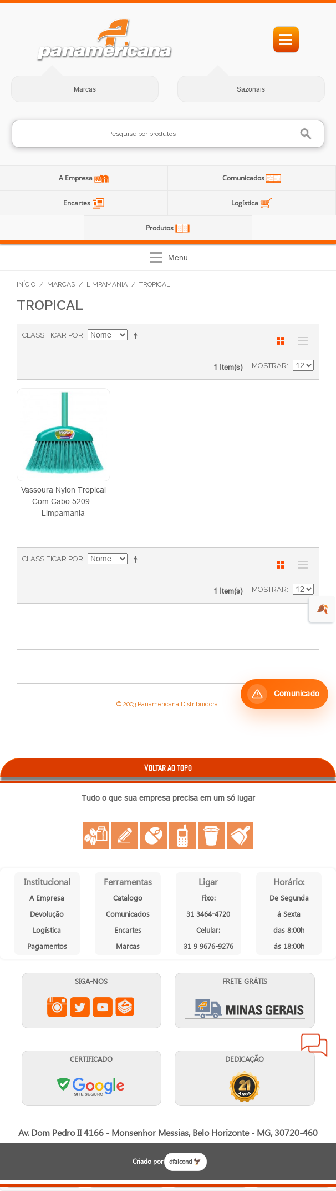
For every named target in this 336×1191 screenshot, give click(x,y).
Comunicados (244, 178)
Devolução (47, 913)
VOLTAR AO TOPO (168, 767)
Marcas (85, 89)
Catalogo (127, 897)
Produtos (160, 228)
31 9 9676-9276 (208, 945)
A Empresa (76, 178)
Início (26, 284)
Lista (300, 341)
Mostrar (269, 365)
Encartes (77, 203)
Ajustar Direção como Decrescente (137, 335)
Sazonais (251, 89)
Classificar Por (52, 335)
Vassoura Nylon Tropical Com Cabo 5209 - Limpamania (63, 501)
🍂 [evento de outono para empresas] (322, 609)
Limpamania (107, 284)
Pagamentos (47, 945)
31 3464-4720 (208, 913)
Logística (245, 203)
